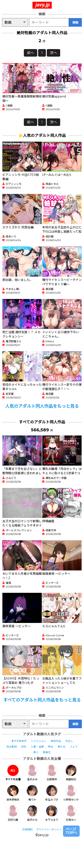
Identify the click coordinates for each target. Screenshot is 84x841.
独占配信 (11, 746)
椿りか (32, 793)
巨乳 (23, 746)
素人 (36, 752)
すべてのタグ (18, 741)
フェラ (74, 746)
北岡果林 (51, 773)
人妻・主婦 (37, 746)
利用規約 (27, 829)
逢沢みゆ (32, 773)
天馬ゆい (71, 813)
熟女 (50, 746)
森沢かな (32, 813)
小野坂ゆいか (71, 793)
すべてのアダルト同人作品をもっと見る (42, 700)
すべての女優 (13, 773)
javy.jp (43, 5)
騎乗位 (47, 752)
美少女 (61, 746)
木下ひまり (51, 813)
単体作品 (56, 741)
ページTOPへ (71, 831)
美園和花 (71, 773)
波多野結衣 (12, 793)
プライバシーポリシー (49, 829)
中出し (69, 741)
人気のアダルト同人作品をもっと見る (42, 406)
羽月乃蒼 (13, 813)
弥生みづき (51, 793)
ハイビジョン (38, 741)
